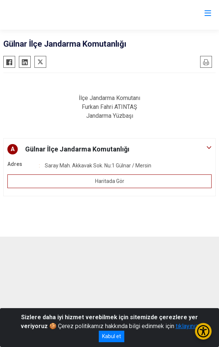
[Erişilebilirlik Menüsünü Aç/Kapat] (203, 331)
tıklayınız (187, 326)
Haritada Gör (109, 181)
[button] (109, 149)
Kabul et (111, 336)
